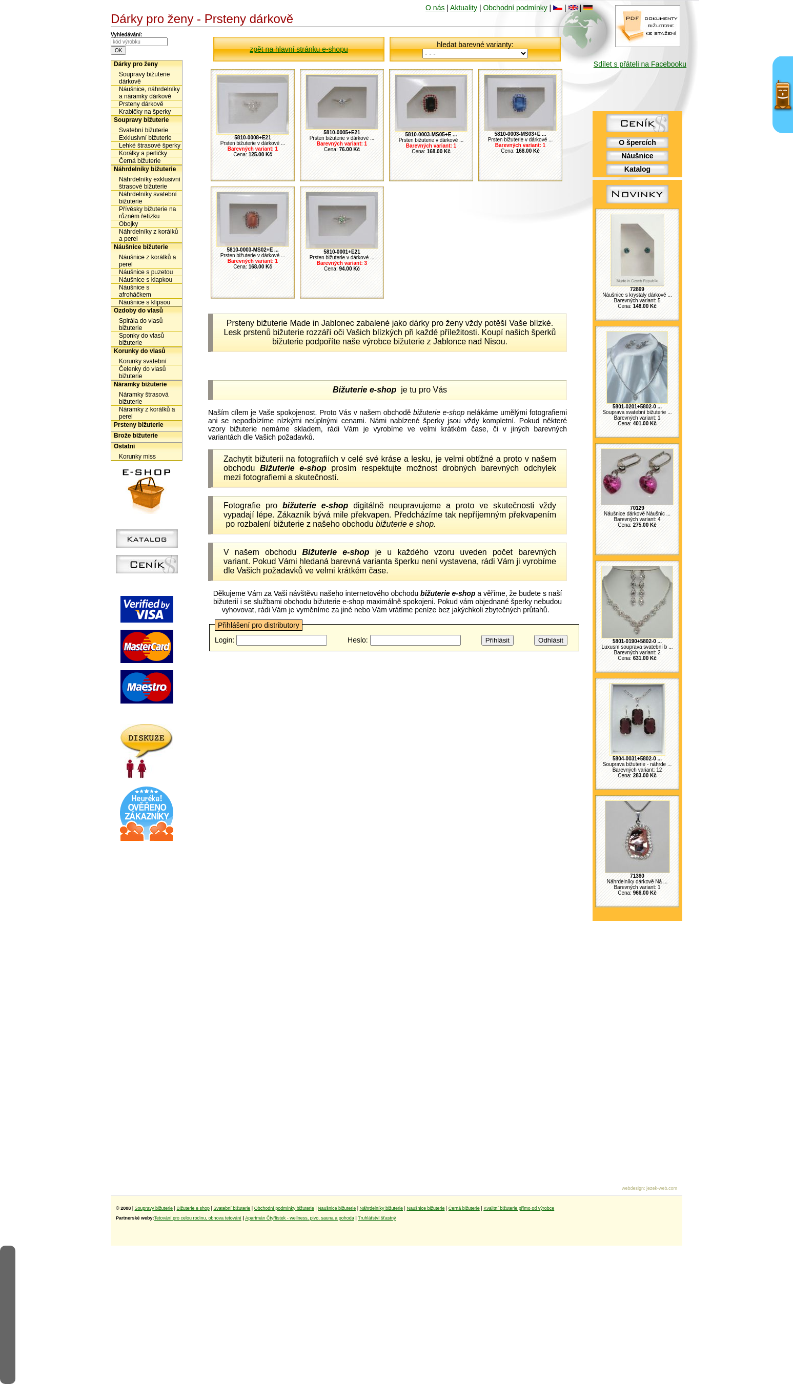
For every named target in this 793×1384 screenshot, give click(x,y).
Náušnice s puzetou (146, 272)
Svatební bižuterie (143, 130)
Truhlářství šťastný (377, 1218)
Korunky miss (137, 456)
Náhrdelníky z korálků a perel (148, 235)
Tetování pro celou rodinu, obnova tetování (197, 1218)
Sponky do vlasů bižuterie (141, 339)
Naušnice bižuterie (337, 1208)
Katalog (637, 169)
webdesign (633, 1188)
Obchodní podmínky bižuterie (284, 1208)
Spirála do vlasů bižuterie (140, 324)
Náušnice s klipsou (144, 302)
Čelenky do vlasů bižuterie (142, 372)
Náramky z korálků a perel (147, 413)
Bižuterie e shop (193, 1208)
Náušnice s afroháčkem (135, 291)
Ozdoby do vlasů (138, 310)
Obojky (128, 224)
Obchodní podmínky (515, 8)
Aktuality (463, 8)
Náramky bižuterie (140, 384)
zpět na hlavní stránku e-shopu (299, 49)
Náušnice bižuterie (141, 247)
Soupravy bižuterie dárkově (144, 78)
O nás (434, 8)
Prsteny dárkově (141, 104)
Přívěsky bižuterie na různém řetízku (147, 212)
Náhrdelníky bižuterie (145, 169)
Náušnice (637, 156)
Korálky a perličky (143, 153)
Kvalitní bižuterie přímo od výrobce (518, 1208)
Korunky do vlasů (140, 351)
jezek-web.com (661, 1188)
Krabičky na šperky (145, 111)
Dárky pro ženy (136, 64)
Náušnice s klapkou (145, 279)
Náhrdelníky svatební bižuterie (148, 198)
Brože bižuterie (136, 435)
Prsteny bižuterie (139, 424)
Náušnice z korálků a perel (147, 261)
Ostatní (124, 446)
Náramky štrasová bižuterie (144, 398)
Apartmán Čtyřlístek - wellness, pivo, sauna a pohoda (299, 1218)
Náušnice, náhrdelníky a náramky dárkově (149, 93)
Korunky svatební (143, 361)
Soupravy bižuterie (141, 119)
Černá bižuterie (139, 160)
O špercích (637, 142)
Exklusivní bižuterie (145, 137)
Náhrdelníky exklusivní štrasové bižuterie (149, 183)
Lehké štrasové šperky (149, 145)
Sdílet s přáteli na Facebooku (640, 64)
